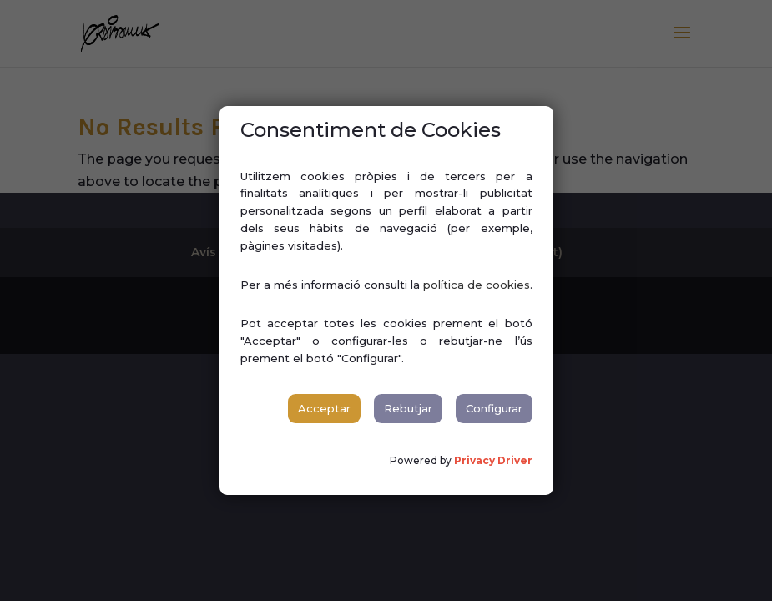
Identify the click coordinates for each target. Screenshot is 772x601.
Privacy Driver (493, 460)
